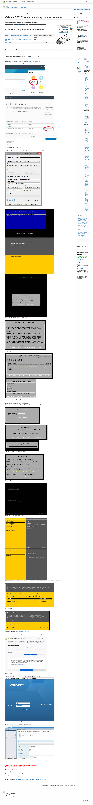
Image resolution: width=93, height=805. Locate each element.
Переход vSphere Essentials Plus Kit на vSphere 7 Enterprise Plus (87, 158)
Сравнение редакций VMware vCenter (82, 240)
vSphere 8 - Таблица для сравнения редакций (82, 233)
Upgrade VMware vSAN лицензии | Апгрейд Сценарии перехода (87, 187)
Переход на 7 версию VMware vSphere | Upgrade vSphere (86, 207)
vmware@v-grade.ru (11, 771)
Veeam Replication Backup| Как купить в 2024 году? (83, 223)
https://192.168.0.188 (24, 631)
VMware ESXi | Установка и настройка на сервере (16, 7)
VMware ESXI (8, 42)
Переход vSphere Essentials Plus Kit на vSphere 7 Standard (87, 148)
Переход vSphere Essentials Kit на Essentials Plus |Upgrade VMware (87, 177)
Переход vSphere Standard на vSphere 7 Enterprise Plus (87, 132)
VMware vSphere (13, 775)
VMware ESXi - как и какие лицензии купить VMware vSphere (87, 77)
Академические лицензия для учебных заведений (87, 104)
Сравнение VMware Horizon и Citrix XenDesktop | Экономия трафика (83, 236)
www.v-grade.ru (80, 267)
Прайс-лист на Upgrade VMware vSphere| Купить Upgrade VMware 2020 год (86, 197)
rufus (20, 147)
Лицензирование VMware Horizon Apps (87, 91)
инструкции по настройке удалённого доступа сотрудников (30, 24)
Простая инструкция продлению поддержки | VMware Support (87, 119)
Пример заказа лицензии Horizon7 (79, 73)
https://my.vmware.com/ (35, 61)
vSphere (61, 49)
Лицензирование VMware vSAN (87, 84)
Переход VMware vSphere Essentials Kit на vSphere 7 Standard (87, 168)
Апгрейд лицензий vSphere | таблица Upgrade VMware (86, 140)
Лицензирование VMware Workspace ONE (87, 97)
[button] (87, 1)
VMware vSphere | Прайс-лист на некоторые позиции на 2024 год (83, 219)
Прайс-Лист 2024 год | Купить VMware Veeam (82, 226)
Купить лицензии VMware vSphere (79, 60)
